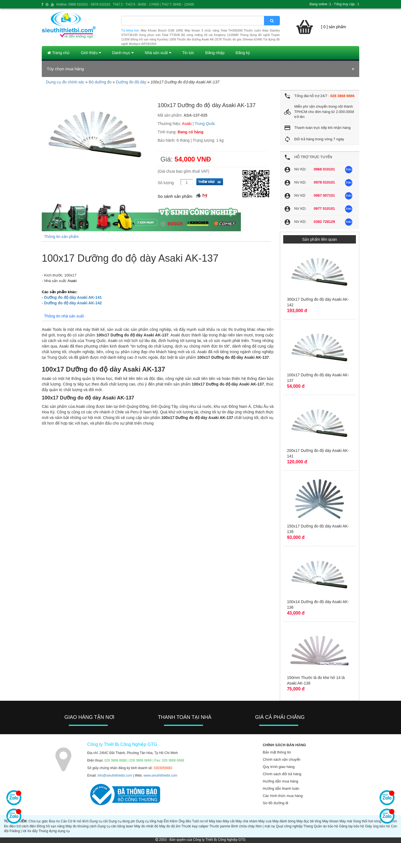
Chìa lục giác (38, 821)
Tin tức (188, 52)
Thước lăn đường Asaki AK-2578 (199, 39)
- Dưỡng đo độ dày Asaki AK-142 (72, 303)
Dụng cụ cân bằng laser (115, 826)
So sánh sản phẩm (175, 196)
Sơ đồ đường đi (275, 803)
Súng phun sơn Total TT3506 (159, 35)
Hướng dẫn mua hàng (280, 781)
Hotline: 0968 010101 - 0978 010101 (83, 4)
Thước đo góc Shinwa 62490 (242, 39)
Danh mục (123, 52)
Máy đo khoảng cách (80, 826)
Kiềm (174, 821)
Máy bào (215, 821)
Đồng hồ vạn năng (51, 826)
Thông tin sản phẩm (61, 236)
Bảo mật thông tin (277, 752)
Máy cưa (265, 821)
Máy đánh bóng (283, 821)
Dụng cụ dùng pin (122, 821)
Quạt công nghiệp (289, 826)
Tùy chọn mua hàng (65, 68)
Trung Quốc (205, 123)
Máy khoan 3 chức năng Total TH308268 (214, 30)
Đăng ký (243, 52)
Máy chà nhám (247, 821)
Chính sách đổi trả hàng (282, 774)
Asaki (187, 123)
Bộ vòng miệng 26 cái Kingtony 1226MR (210, 35)
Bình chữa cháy (243, 826)
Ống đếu (185, 821)
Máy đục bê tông (308, 821)
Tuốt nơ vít (200, 821)
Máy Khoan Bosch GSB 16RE (162, 30)
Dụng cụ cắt (99, 821)
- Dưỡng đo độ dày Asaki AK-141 (72, 297)
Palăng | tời (17, 831)
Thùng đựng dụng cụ (54, 831)
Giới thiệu (91, 52)
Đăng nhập (214, 52)
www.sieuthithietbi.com (160, 775)
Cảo (64, 821)
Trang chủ (58, 52)
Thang (308, 826)
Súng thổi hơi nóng (367, 821)
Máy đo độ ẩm (169, 826)
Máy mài (345, 821)
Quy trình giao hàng (278, 767)
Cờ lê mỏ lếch (78, 821)
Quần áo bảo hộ (326, 826)
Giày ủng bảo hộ (377, 826)
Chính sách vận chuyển (281, 759)
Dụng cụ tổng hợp (149, 821)
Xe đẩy (32, 831)
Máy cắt (228, 821)
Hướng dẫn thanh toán (281, 788)
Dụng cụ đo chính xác (65, 82)
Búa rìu (54, 821)
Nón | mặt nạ (265, 826)
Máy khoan (330, 821)
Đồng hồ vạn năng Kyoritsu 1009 (153, 39)
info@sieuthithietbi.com (114, 775)
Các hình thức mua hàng (282, 796)
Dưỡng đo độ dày (131, 82)
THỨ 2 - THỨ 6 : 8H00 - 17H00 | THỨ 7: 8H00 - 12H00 (153, 4)
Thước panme (219, 826)
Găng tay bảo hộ (351, 826)
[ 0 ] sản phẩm (333, 27)
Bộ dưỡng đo (100, 82)
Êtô (166, 821)
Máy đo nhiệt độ (146, 826)
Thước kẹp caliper (195, 826)
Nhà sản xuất (158, 52)
